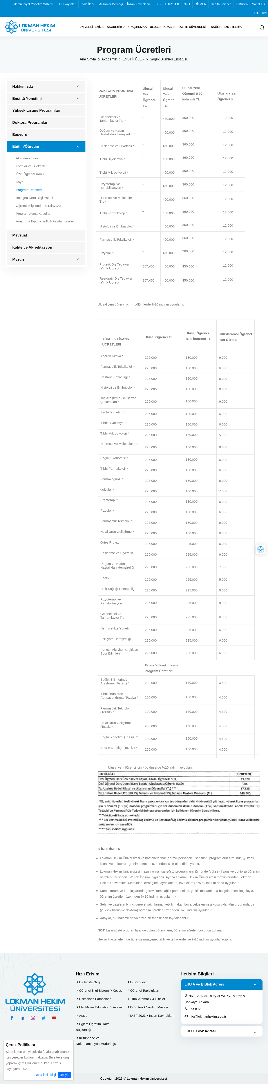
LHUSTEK (172, 4)
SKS (157, 4)
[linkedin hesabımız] (22, 1018)
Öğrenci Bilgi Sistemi (94, 990)
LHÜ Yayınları (67, 4)
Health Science (221, 4)
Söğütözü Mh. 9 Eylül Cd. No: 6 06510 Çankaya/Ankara (215, 999)
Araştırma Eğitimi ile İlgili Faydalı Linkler (45, 221)
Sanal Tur (258, 4)
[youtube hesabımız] (54, 1018)
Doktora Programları (30, 122)
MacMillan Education (94, 1007)
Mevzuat (19, 235)
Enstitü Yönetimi (27, 98)
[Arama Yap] (261, 28)
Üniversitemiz (90, 27)
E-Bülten (242, 4)
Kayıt (19, 182)
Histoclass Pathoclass (95, 999)
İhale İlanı (87, 4)
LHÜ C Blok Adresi (200, 1031)
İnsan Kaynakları (138, 4)
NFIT (187, 4)
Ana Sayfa (88, 59)
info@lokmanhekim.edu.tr (205, 1016)
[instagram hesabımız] (33, 1018)
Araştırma (136, 27)
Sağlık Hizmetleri (225, 27)
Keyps (117, 990)
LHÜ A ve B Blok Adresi (204, 984)
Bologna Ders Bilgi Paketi (34, 198)
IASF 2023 (138, 1015)
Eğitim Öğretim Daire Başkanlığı (93, 1026)
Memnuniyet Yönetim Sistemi (33, 4)
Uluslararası (161, 27)
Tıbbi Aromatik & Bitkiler (147, 999)
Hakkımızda (22, 86)
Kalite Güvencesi (192, 27)
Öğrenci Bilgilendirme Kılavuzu (38, 205)
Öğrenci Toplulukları (144, 990)
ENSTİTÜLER (133, 59)
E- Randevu (139, 982)
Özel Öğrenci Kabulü (31, 174)
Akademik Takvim (28, 158)
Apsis (83, 1015)
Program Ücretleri (29, 190)
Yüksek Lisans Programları (36, 110)
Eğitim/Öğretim (25, 146)
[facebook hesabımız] (12, 1018)
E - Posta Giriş (89, 982)
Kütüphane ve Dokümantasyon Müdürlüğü (96, 1041)
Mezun (18, 259)
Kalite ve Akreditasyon (32, 247)
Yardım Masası (157, 1007)
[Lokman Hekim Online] (260, 550)
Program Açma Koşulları (33, 213)
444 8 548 (194, 1009)
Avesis (117, 1007)
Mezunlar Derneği (110, 4)
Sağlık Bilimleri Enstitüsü (169, 59)
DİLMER (200, 4)
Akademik (114, 27)
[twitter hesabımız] (43, 1018)
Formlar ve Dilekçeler (31, 166)
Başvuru (19, 135)
